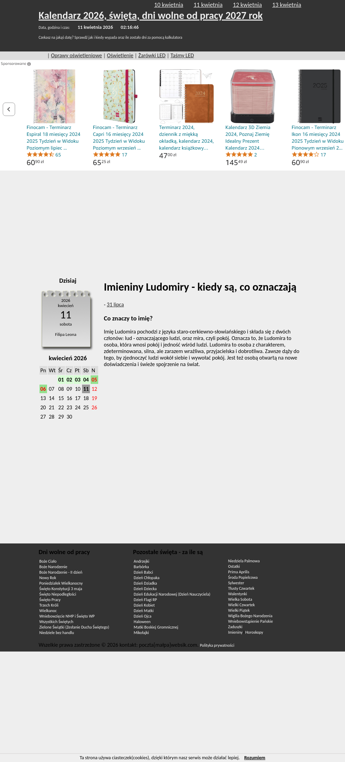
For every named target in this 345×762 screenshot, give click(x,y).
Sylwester (236, 583)
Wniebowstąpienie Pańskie (250, 621)
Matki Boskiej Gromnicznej (156, 627)
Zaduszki (235, 626)
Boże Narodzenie (53, 566)
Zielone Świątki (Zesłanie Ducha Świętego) (74, 627)
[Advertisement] (172, 222)
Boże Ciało (48, 561)
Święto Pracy (50, 599)
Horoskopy (254, 632)
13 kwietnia (286, 5)
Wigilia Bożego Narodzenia (250, 615)
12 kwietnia (247, 5)
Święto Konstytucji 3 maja (60, 588)
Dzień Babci (143, 572)
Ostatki (234, 566)
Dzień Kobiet (144, 605)
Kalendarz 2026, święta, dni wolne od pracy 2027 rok (151, 15)
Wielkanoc (48, 610)
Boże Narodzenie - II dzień (60, 572)
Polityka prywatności (217, 645)
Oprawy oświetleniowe (76, 55)
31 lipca (115, 304)
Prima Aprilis (239, 572)
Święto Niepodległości (57, 594)
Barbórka (141, 566)
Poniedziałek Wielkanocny (61, 583)
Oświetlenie (120, 55)
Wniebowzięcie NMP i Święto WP (67, 616)
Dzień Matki (144, 610)
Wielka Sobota (240, 599)
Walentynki (237, 593)
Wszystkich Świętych (56, 621)
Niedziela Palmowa (244, 561)
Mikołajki (141, 632)
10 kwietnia (168, 5)
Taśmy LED (182, 55)
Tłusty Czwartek (241, 588)
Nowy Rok (47, 577)
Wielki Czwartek (241, 604)
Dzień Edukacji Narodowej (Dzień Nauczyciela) (172, 594)
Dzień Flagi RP (145, 599)
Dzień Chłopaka (147, 577)
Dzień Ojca (142, 616)
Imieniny (235, 632)
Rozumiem (254, 758)
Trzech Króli (49, 605)
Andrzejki (141, 561)
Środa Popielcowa (243, 577)
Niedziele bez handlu (56, 632)
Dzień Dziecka (145, 588)
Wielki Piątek (239, 610)
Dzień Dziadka (145, 583)
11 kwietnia (208, 5)
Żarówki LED (151, 55)
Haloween (142, 621)
